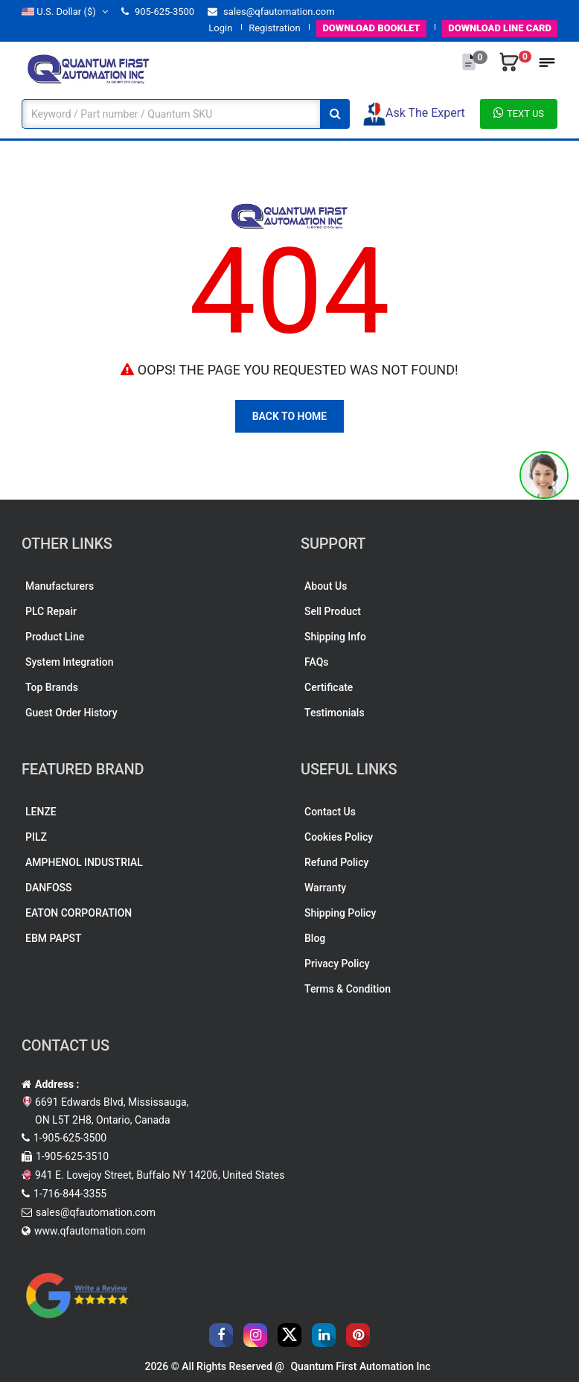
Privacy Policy (337, 963)
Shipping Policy (340, 913)
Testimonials (334, 713)
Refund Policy (336, 862)
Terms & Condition (347, 989)
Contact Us (330, 812)
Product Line (54, 637)
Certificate (328, 687)
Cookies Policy (338, 837)
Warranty (325, 888)
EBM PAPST (53, 938)
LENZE (41, 812)
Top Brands (51, 687)
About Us (325, 586)
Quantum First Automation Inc (360, 1366)
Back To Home (289, 416)
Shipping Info (335, 637)
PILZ (36, 837)
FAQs (316, 662)
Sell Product (332, 611)
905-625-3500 (157, 11)
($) (65, 11)
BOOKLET (371, 28)
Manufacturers (59, 586)
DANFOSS (48, 888)
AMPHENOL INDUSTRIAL (84, 862)
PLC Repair (51, 611)
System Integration (69, 662)
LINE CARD (499, 28)
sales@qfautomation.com (271, 11)
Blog (314, 938)
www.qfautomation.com (90, 1231)
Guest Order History (71, 713)
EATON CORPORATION (78, 913)
